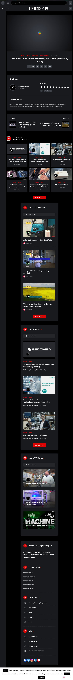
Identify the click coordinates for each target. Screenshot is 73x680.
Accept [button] (67, 674)
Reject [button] (5, 670)
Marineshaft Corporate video (35, 435)
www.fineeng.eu (28, 572)
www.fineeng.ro (28, 580)
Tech (28, 55)
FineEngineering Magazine (38, 603)
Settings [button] (41, 677)
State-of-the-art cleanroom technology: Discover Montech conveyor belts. (35, 402)
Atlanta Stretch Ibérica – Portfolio (37, 240)
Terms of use (33, 636)
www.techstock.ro (28, 588)
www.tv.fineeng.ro (29, 584)
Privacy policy (33, 646)
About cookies (33, 641)
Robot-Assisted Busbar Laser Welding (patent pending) (27, 124)
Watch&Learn (44, 55)
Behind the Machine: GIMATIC (36, 484)
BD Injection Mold (61, 185)
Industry (31, 617)
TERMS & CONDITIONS (36, 651)
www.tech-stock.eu (29, 576)
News (22, 55)
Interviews (32, 607)
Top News (34, 55)
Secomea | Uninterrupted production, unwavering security (17, 162)
